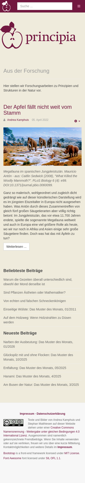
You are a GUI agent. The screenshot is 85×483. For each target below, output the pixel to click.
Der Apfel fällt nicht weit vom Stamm (37, 110)
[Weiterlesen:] (16, 246)
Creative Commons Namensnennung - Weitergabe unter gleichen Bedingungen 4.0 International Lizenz (41, 431)
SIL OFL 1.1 (53, 458)
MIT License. (72, 453)
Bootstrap (9, 453)
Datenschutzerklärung (51, 413)
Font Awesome (12, 458)
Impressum (27, 413)
